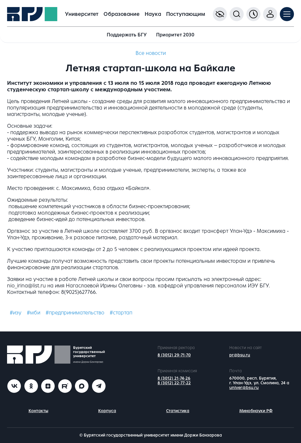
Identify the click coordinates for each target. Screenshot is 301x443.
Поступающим (185, 14)
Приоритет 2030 (175, 34)
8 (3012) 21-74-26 (174, 378)
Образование (121, 14)
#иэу (15, 313)
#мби (33, 313)
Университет (81, 14)
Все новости (151, 53)
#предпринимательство (75, 313)
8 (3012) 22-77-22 (174, 383)
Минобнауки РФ (255, 411)
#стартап (121, 313)
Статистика (177, 411)
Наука (153, 14)
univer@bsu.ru (244, 387)
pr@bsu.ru (239, 355)
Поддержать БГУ (127, 34)
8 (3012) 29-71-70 (174, 355)
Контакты (38, 411)
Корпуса (107, 411)
